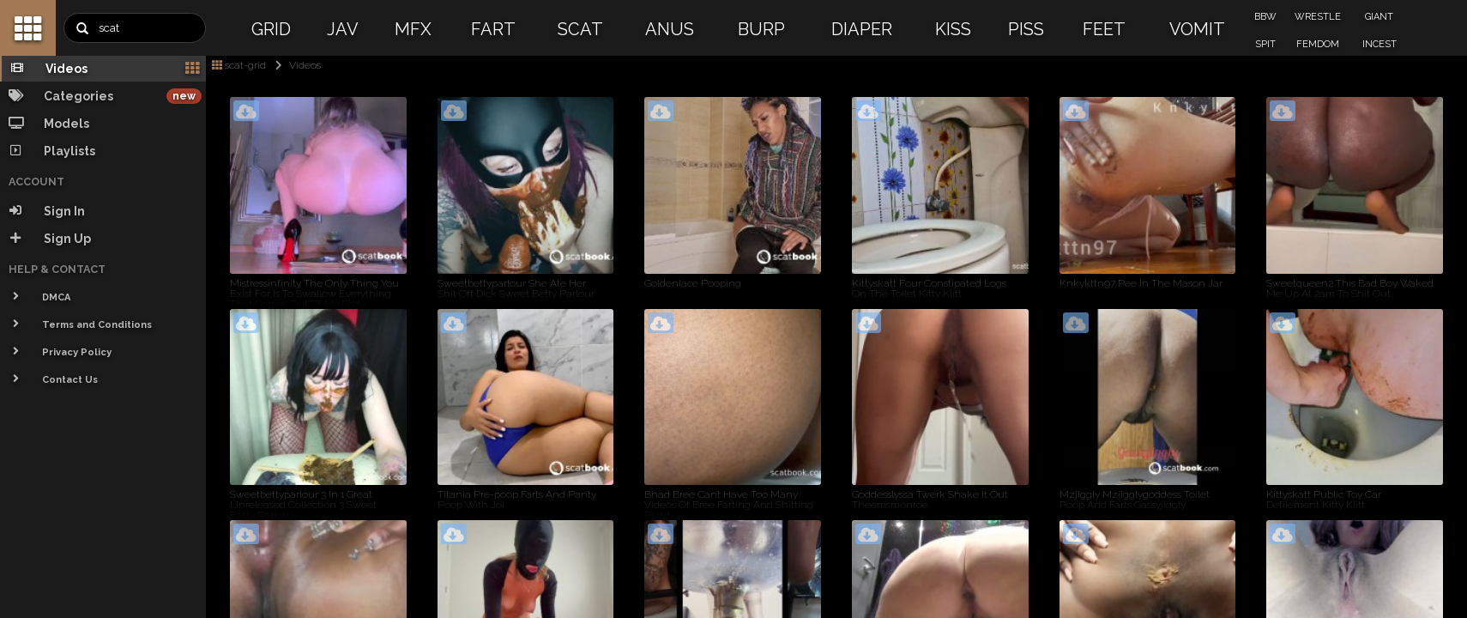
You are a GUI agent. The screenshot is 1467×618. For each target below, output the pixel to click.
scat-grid (239, 65)
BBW (1265, 16)
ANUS (669, 29)
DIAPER (861, 29)
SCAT (580, 29)
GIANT (1379, 16)
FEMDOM (1317, 44)
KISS (953, 29)
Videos (295, 65)
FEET (1104, 29)
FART (493, 29)
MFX (413, 29)
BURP (761, 29)
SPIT (1265, 44)
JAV (343, 29)
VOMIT (1197, 29)
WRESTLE (1318, 16)
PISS (1026, 29)
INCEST (1379, 44)
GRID (271, 29)
